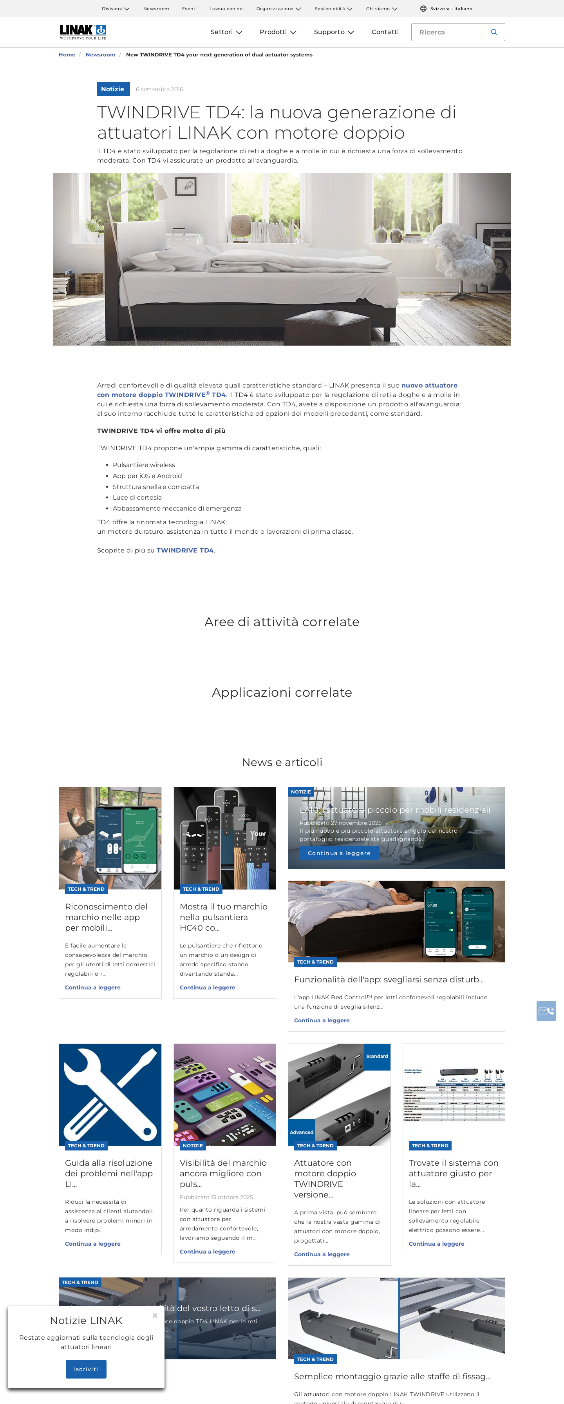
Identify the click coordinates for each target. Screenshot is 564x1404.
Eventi (189, 8)
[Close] (155, 1316)
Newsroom (156, 8)
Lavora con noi (227, 8)
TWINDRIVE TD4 (185, 550)
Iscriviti (86, 1369)
